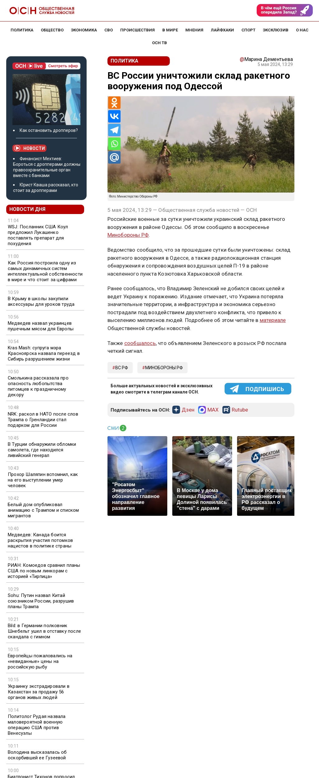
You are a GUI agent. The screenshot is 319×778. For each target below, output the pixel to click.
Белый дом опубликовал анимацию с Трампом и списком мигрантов (43, 510)
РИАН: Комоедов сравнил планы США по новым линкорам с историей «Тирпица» (44, 570)
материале (273, 320)
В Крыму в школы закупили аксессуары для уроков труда (41, 301)
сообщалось (140, 343)
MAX (213, 410)
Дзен (188, 410)
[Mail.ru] (114, 157)
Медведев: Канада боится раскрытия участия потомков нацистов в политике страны (40, 540)
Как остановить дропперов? (49, 130)
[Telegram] (114, 130)
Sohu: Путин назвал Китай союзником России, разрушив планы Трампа (41, 601)
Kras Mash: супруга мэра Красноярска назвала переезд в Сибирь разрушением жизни (44, 353)
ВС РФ (121, 367)
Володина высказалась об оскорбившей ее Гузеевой (37, 755)
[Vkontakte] (114, 116)
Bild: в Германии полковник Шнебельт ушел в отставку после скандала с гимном (44, 631)
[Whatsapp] (114, 143)
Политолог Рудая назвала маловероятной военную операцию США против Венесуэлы (37, 725)
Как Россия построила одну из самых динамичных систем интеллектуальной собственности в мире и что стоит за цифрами (45, 271)
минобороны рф (164, 367)
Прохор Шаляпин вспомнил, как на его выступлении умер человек (43, 480)
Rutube (240, 410)
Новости (29, 148)
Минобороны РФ (128, 235)
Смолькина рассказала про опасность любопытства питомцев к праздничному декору (38, 386)
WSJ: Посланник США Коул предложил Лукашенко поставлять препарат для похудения (38, 235)
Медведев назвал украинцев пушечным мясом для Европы (41, 326)
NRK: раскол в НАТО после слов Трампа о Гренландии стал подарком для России (43, 419)
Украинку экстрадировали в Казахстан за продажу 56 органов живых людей (38, 691)
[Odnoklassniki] (114, 102)
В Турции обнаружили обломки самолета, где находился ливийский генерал (42, 449)
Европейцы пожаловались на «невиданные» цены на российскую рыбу (40, 661)
